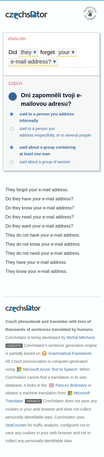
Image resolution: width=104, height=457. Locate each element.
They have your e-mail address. (36, 262)
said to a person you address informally (52, 117)
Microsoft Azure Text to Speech (50, 369)
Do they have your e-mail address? (39, 198)
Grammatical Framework (70, 353)
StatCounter (16, 425)
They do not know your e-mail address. (43, 244)
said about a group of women (52, 162)
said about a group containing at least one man (52, 150)
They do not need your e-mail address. (42, 253)
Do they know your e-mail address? (39, 208)
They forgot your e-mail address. (36, 189)
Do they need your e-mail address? (39, 217)
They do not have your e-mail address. (42, 235)
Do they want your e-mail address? (39, 226)
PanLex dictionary (71, 385)
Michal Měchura (80, 337)
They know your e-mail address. (36, 271)
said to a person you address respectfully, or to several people (52, 131)
